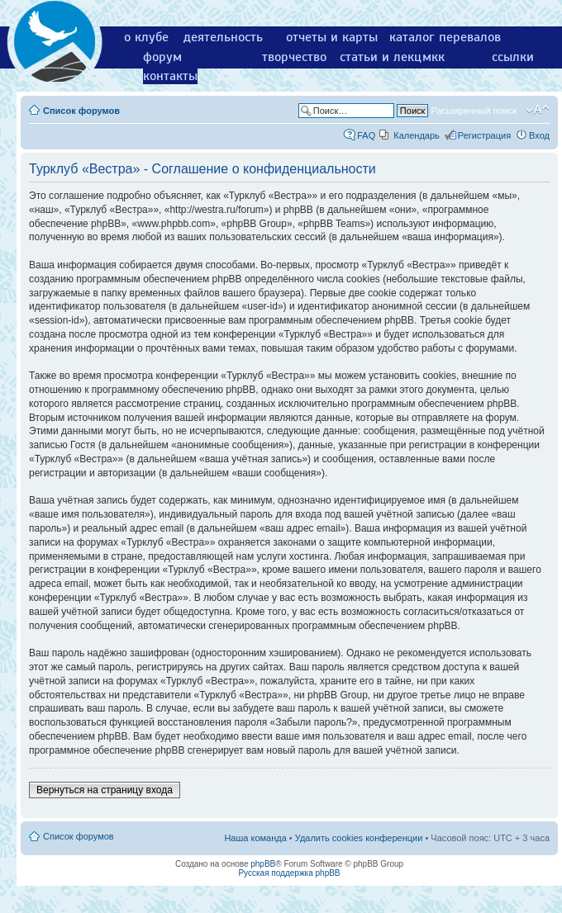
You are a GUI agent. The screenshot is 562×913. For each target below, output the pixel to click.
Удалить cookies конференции (359, 838)
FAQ (366, 135)
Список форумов (81, 111)
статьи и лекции (388, 57)
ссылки (513, 57)
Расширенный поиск (474, 111)
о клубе (146, 37)
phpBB (262, 863)
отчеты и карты (332, 37)
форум (162, 57)
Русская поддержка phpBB (289, 873)
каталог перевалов (445, 37)
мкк (433, 57)
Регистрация (484, 135)
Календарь (416, 135)
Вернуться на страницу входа (104, 790)
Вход (539, 135)
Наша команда (255, 838)
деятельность (223, 37)
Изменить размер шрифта (538, 109)
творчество (294, 57)
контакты (170, 76)
